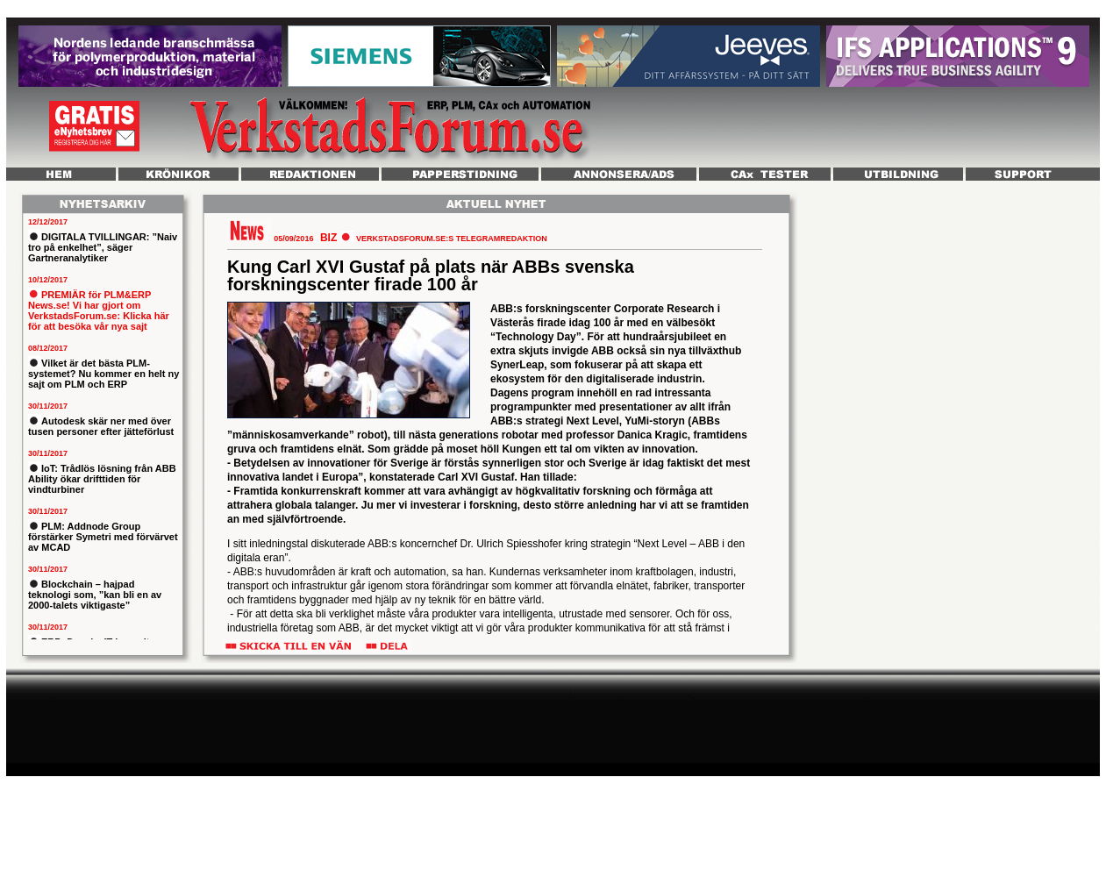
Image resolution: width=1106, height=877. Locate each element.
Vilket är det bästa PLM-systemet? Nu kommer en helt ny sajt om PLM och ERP (103, 373)
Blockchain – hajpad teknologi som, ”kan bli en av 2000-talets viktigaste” (94, 594)
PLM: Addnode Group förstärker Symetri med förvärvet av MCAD (103, 537)
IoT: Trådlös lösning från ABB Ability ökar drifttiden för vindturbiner (102, 479)
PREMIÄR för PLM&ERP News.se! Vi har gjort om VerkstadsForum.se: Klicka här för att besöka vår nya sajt (98, 310)
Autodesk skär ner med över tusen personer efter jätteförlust (101, 426)
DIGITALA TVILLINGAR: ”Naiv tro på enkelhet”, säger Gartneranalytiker (102, 247)
